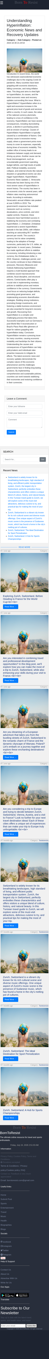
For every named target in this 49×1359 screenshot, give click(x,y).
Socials (4, 1233)
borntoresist (43, 840)
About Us (5, 1274)
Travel (3, 1212)
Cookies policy (13, 1170)
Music (3, 1216)
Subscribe (31, 1326)
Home (3, 1195)
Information (6, 1149)
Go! (42, 459)
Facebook (6, 1242)
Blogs (3, 1229)
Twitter (5, 1250)
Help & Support (8, 1261)
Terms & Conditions (10, 1166)
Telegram (6, 1254)
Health (4, 1220)
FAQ (23, 1170)
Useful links (6, 1186)
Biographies (6, 1225)
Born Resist (26, 2)
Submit (11, 432)
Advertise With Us (9, 1278)
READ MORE (24, 547)
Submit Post (6, 1199)
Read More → (11, 607)
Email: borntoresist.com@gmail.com (17, 1180)
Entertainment (7, 1208)
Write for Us (6, 1282)
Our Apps (5, 1287)
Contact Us (6, 1269)
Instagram (6, 1246)
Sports (4, 1203)
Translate (5, 1299)
